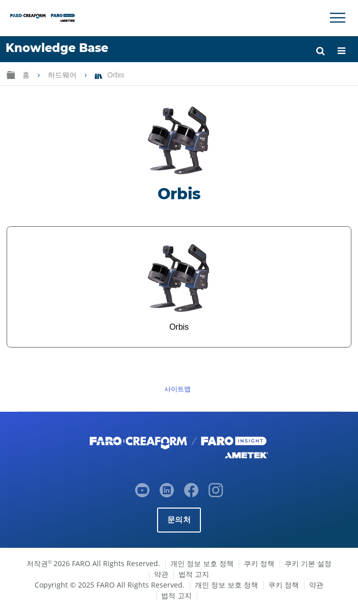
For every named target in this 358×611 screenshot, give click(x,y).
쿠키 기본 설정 (308, 563)
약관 (161, 574)
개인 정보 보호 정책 (202, 563)
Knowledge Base (57, 48)
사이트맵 (177, 388)
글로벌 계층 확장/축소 (11, 74)
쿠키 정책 (259, 563)
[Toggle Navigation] (337, 18)
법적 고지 (193, 574)
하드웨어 (63, 75)
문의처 (179, 519)
